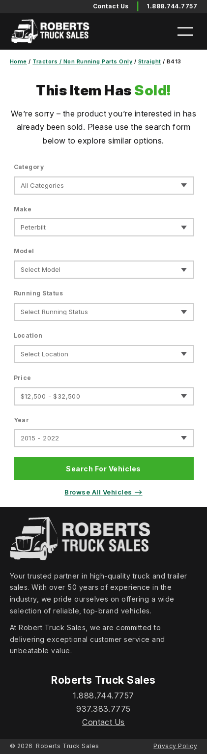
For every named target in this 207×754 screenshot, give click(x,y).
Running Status (38, 293)
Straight (149, 61)
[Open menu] (185, 31)
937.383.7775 (103, 709)
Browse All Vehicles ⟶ (103, 492)
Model (24, 251)
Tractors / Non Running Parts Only (82, 61)
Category (29, 167)
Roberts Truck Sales (67, 746)
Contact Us (103, 722)
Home (18, 61)
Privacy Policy (175, 746)
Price (22, 377)
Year (22, 420)
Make (23, 209)
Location (28, 335)
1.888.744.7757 (172, 6)
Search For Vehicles (103, 468)
